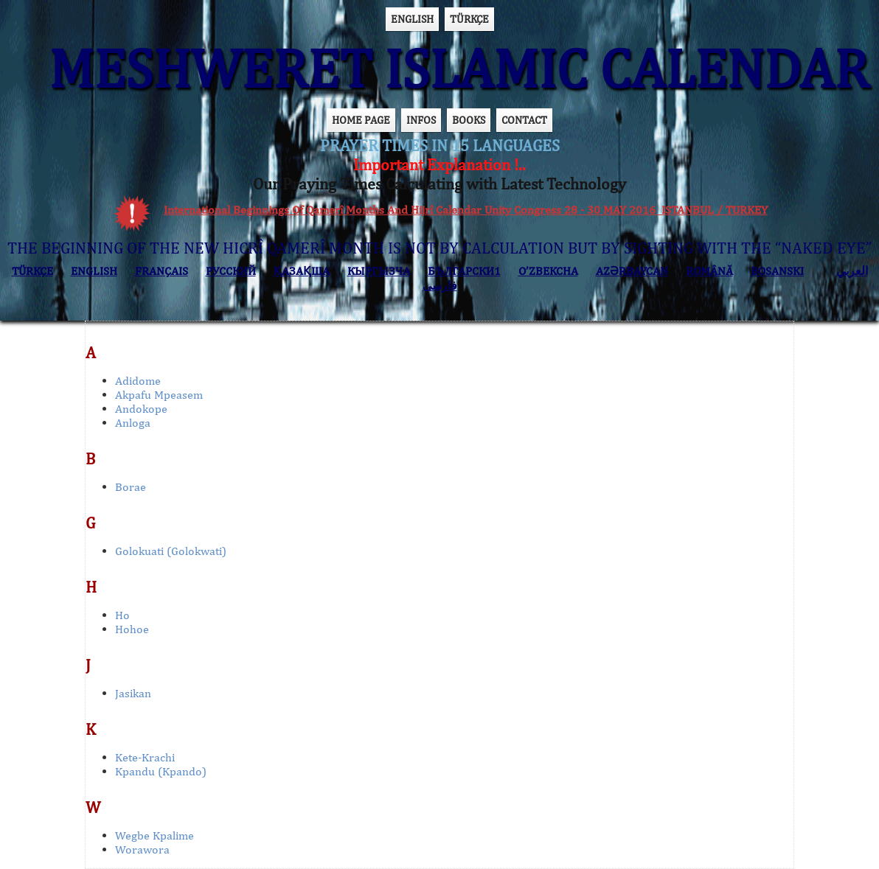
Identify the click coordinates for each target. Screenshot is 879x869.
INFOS (421, 120)
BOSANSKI (777, 271)
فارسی (440, 286)
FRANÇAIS (161, 271)
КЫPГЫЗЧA (378, 271)
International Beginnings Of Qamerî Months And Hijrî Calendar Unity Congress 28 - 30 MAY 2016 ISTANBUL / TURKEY (466, 210)
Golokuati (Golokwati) (170, 551)
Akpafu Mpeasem (159, 395)
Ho (122, 615)
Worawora (142, 849)
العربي (852, 271)
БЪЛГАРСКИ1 (464, 271)
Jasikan (133, 693)
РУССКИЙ (231, 271)
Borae (130, 487)
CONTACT (524, 120)
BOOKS (468, 120)
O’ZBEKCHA (548, 271)
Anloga (132, 423)
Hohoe (132, 629)
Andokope (141, 409)
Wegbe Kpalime (154, 835)
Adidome (138, 381)
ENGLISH (412, 19)
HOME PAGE (361, 120)
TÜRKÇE (469, 19)
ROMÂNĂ (709, 271)
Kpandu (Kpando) (160, 771)
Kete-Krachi (145, 757)
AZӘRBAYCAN (632, 271)
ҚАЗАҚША (302, 271)
